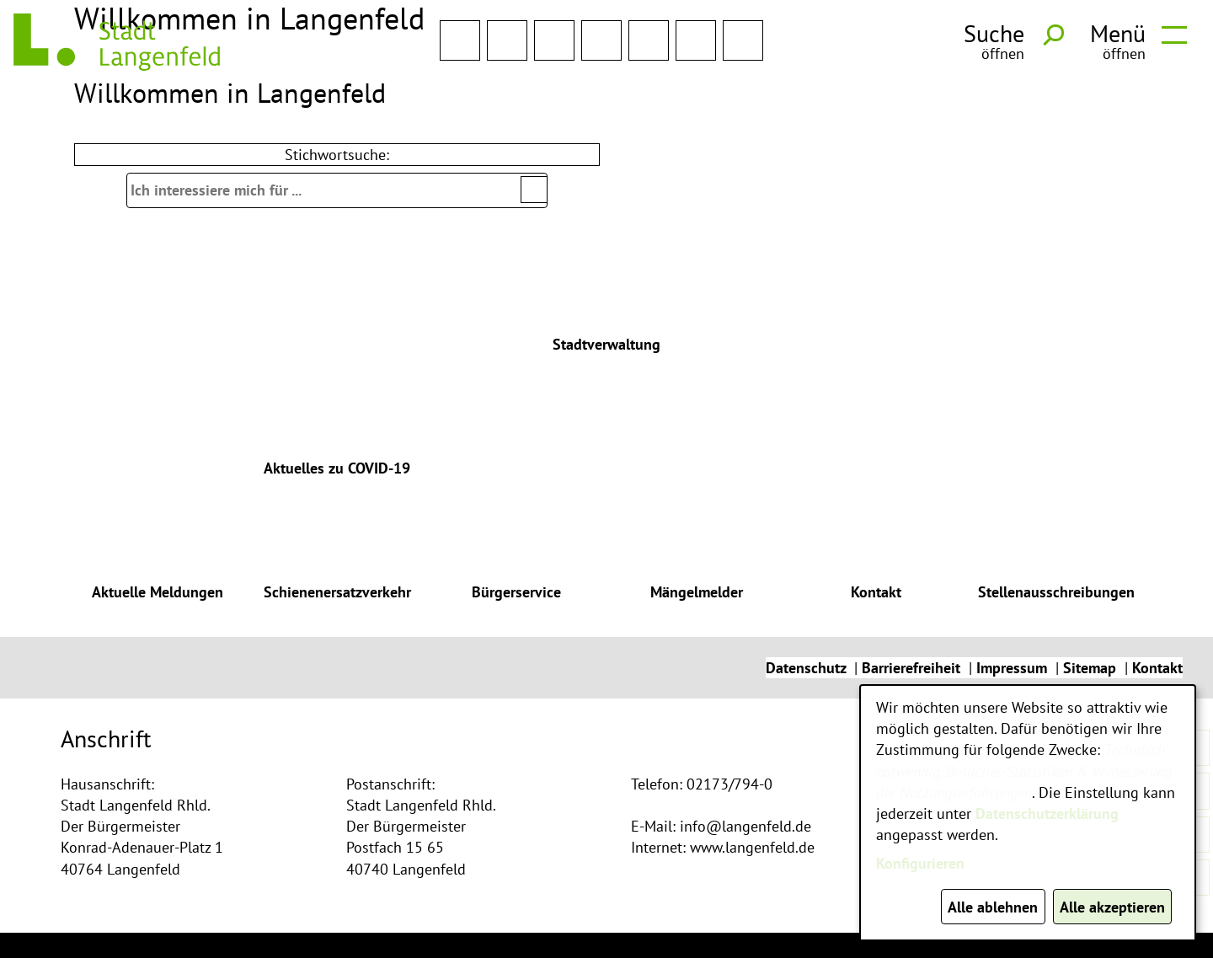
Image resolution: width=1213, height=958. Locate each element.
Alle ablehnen (993, 907)
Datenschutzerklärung (1047, 813)
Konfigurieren (920, 863)
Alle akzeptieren (1112, 907)
